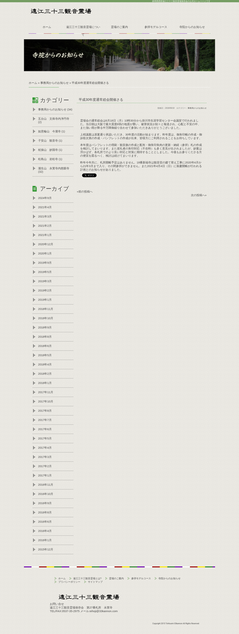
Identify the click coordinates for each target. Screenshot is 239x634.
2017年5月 (45, 438)
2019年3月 (45, 281)
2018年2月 (45, 373)
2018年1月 (45, 382)
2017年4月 (45, 447)
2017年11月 (45, 392)
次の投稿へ (198, 195)
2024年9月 (45, 198)
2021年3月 (45, 216)
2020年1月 (45, 253)
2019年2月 (45, 290)
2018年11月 (45, 308)
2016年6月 (45, 521)
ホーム (47, 27)
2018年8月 (45, 336)
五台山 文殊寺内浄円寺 (53, 118)
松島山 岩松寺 (48, 159)
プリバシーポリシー (69, 581)
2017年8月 (45, 410)
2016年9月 (45, 503)
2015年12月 (45, 549)
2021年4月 (45, 207)
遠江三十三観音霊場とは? (87, 578)
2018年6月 (45, 345)
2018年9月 (45, 327)
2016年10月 (45, 493)
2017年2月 (45, 466)
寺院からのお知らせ (192, 27)
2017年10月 (45, 401)
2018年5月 (45, 355)
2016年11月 (45, 484)
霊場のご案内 (119, 27)
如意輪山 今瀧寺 (49, 131)
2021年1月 (45, 234)
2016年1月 (45, 540)
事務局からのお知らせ (52, 109)
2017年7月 (45, 419)
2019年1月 (45, 299)
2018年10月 (45, 318)
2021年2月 (45, 225)
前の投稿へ (85, 191)
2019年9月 (45, 262)
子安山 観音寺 (48, 140)
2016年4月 (45, 530)
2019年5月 (45, 271)
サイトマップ (95, 581)
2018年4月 (45, 364)
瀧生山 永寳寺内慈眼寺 (53, 168)
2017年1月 (45, 475)
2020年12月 (45, 244)
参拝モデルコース (155, 27)
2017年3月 (45, 456)
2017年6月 (45, 429)
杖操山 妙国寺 (48, 149)
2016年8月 (45, 512)
